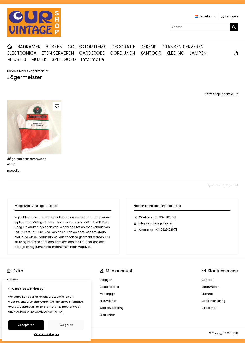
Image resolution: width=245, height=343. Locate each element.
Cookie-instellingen (46, 334)
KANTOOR (150, 53)
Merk (22, 71)
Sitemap (208, 294)
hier (60, 312)
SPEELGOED (64, 59)
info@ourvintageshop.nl (155, 223)
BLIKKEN (54, 47)
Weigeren (66, 325)
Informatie (92, 59)
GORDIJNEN (122, 53)
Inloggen (106, 280)
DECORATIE (123, 47)
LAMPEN (198, 53)
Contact (208, 280)
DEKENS (148, 47)
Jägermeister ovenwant (26, 159)
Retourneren (210, 287)
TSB (235, 333)
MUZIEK (39, 59)
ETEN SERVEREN (58, 53)
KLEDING (175, 53)
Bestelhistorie (109, 287)
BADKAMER (28, 47)
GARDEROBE (92, 53)
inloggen (229, 16)
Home (11, 71)
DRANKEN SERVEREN (183, 47)
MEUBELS (16, 59)
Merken (12, 280)
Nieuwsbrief (108, 301)
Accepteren (26, 325)
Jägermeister (38, 71)
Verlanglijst (107, 294)
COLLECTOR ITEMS (87, 47)
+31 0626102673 (165, 217)
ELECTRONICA (21, 53)
